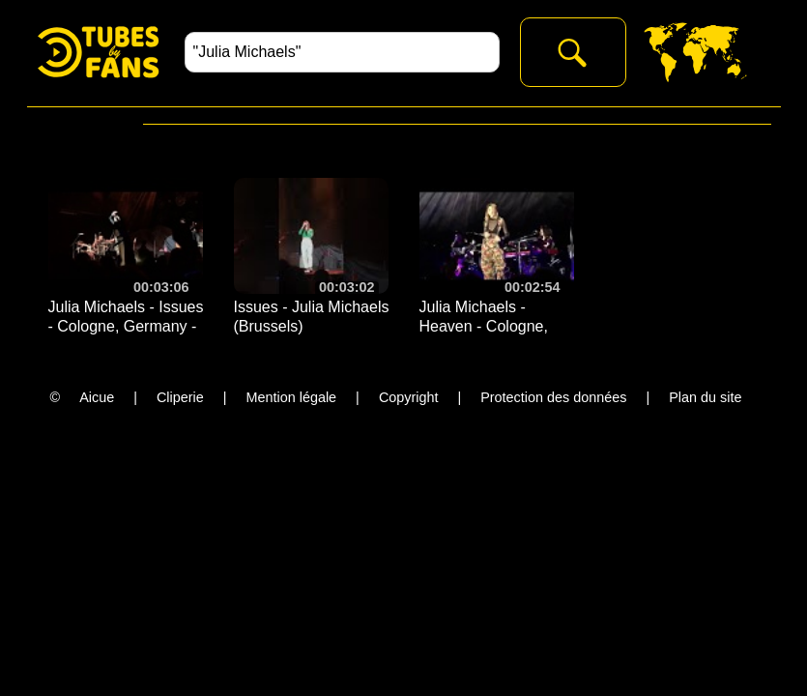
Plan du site (705, 397)
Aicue (96, 397)
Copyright (409, 397)
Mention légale (291, 397)
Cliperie (180, 397)
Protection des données (553, 397)
